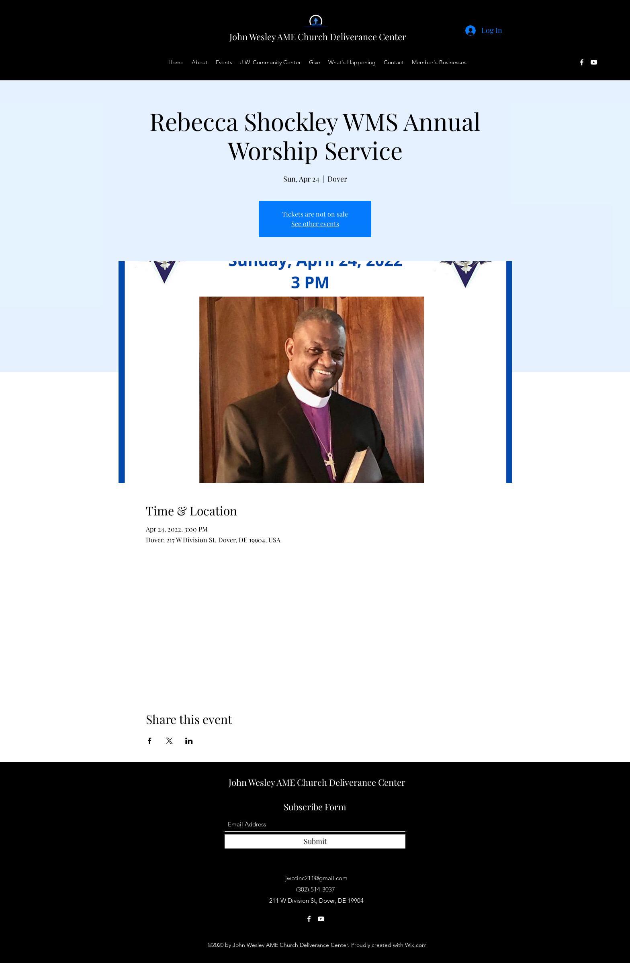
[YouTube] (594, 62)
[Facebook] (582, 62)
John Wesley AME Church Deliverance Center (317, 37)
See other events (315, 223)
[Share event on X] (169, 741)
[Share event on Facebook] (149, 741)
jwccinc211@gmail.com (316, 878)
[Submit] (315, 841)
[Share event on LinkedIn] (189, 741)
